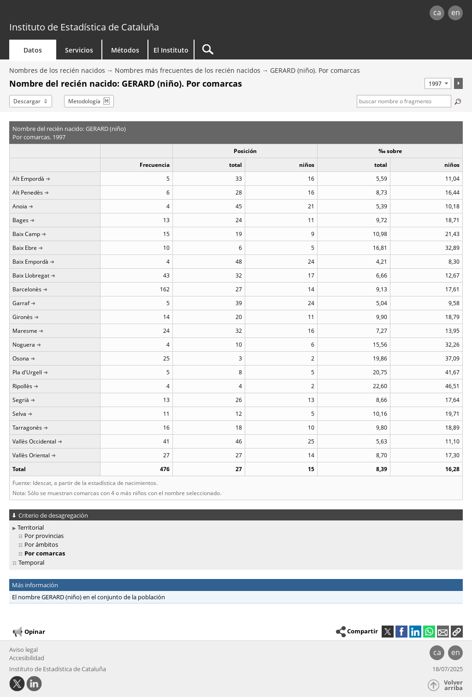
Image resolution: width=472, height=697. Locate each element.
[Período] (438, 83)
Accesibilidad (26, 658)
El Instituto (171, 50)
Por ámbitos (41, 544)
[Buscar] (273, 49)
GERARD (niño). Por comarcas (315, 70)
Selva (19, 414)
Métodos (125, 50)
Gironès (22, 317)
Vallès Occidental (34, 441)
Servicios (79, 50)
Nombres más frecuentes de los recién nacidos (187, 70)
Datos (33, 50)
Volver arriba (453, 685)
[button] (457, 632)
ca (437, 12)
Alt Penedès (27, 192)
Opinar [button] (28, 632)
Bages (20, 220)
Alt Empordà (28, 179)
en (455, 12)
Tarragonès (27, 427)
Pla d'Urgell (27, 372)
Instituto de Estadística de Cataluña (84, 27)
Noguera (23, 344)
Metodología (84, 101)
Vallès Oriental (31, 455)
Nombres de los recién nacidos (57, 70)
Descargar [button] (27, 101)
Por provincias (44, 536)
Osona (20, 358)
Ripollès (22, 386)
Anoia (19, 206)
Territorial (31, 527)
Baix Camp (26, 234)
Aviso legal (23, 649)
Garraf (21, 303)
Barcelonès (26, 289)
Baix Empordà (30, 262)
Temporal (31, 562)
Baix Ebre (24, 248)
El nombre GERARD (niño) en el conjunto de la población (88, 597)
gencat (100, 14)
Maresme (24, 331)
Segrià (20, 400)
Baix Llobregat (30, 275)
